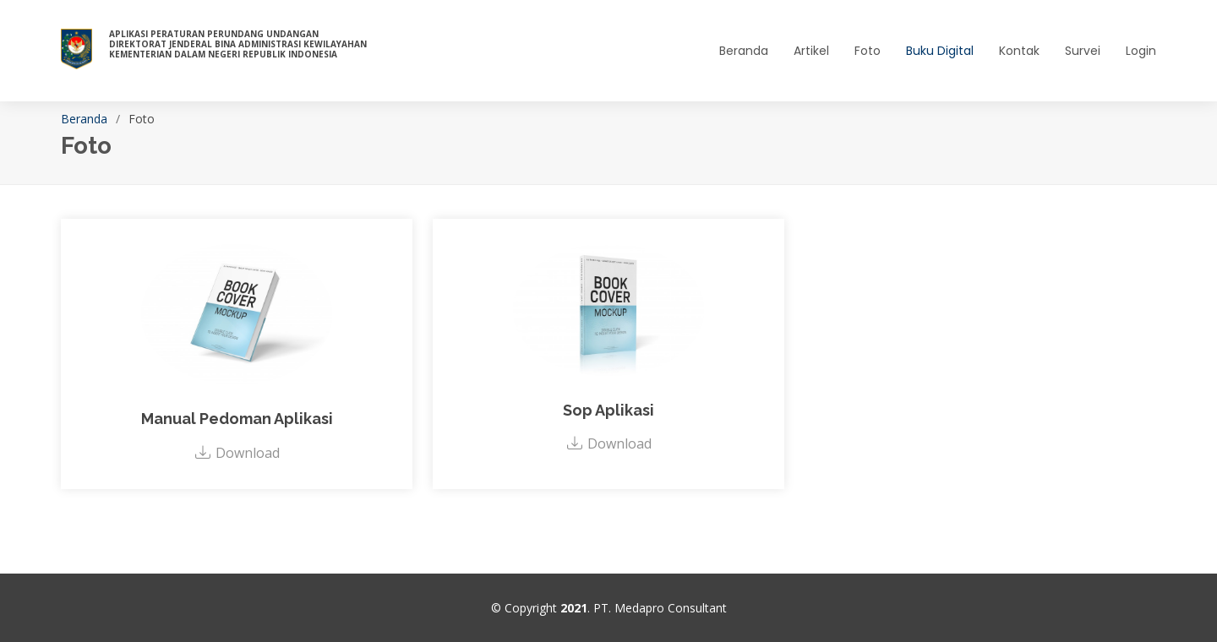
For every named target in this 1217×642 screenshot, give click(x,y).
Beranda (743, 50)
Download (237, 452)
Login (1141, 50)
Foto (867, 50)
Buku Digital (940, 50)
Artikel (811, 50)
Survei (1082, 50)
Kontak (1019, 50)
